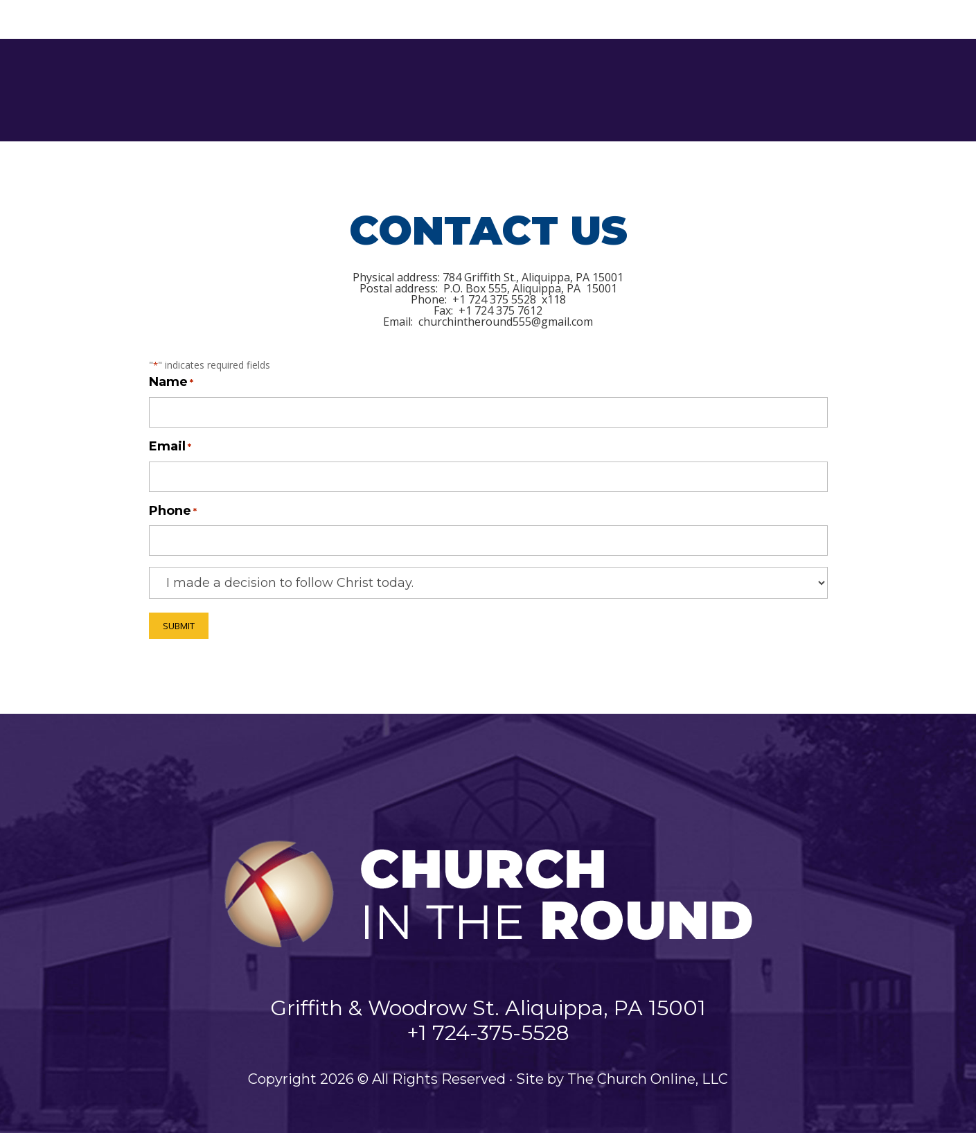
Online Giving (900, 90)
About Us (367, 89)
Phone (173, 511)
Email (170, 447)
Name (171, 383)
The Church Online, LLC (647, 1079)
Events (713, 89)
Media (525, 89)
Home (304, 89)
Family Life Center (617, 89)
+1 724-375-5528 (488, 1033)
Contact (788, 89)
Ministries (459, 89)
